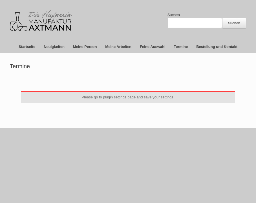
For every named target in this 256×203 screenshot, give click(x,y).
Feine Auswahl (152, 47)
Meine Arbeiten (118, 47)
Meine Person (85, 47)
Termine (181, 47)
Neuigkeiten (54, 47)
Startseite (27, 47)
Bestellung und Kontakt (216, 47)
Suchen (173, 15)
